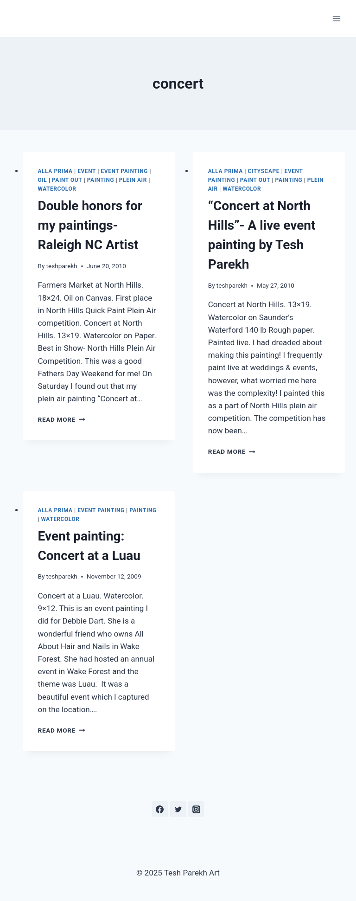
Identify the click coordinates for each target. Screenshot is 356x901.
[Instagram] (196, 809)
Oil (42, 180)
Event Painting (124, 171)
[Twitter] (178, 809)
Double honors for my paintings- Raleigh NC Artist (90, 225)
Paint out (67, 180)
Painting (100, 180)
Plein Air (133, 180)
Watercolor (57, 189)
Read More (61, 419)
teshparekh (61, 266)
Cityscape (264, 171)
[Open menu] (336, 18)
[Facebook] (160, 809)
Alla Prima (55, 171)
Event (86, 171)
